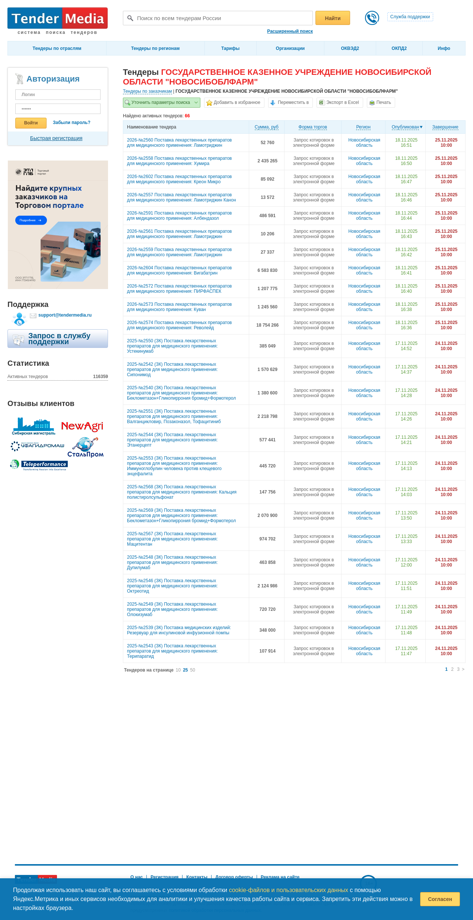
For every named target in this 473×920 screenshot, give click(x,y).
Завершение (445, 127)
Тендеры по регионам (155, 48)
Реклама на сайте (280, 877)
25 (185, 670)
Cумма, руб (267, 127)
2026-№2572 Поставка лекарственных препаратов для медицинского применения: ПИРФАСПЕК (179, 288)
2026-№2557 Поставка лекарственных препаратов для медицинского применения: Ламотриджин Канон (181, 197)
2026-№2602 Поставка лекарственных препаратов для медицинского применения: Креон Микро (179, 179)
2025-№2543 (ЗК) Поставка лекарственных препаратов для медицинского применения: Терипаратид (172, 651)
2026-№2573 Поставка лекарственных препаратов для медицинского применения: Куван (179, 307)
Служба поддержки (410, 16)
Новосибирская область (364, 142)
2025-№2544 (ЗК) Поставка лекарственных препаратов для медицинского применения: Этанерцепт (172, 440)
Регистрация (164, 877)
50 (192, 670)
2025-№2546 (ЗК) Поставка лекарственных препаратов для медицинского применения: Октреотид (172, 586)
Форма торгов (313, 127)
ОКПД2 (399, 48)
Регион (363, 127)
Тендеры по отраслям (56, 48)
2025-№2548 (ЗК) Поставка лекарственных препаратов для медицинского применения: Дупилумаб (172, 562)
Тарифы (230, 48)
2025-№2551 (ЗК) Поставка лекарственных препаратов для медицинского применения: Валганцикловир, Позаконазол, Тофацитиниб (174, 416)
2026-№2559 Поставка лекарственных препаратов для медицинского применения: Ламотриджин (179, 252)
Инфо (444, 48)
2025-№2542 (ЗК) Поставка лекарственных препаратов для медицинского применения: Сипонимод (172, 369)
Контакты (196, 877)
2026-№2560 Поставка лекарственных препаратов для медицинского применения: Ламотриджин (179, 142)
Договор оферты (234, 877)
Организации (290, 48)
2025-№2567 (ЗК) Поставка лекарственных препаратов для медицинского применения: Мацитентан (172, 539)
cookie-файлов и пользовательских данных (288, 890)
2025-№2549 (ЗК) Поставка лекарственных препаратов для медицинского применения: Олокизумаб (172, 609)
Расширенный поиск (290, 31)
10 (178, 670)
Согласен (440, 899)
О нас (136, 877)
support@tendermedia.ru (65, 315)
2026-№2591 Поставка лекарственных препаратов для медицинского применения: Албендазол (179, 215)
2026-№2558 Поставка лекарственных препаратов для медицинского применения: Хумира (179, 161)
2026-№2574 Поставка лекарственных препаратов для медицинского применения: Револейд (179, 325)
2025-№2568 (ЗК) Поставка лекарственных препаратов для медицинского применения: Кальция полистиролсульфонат (181, 492)
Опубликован (405, 127)
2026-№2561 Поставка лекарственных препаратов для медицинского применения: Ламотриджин (179, 234)
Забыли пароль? (72, 122)
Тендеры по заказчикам (147, 91)
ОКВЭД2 (350, 48)
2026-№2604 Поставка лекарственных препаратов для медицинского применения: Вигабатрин (179, 270)
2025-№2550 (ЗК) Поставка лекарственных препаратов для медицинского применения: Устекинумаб (172, 346)
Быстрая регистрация (56, 138)
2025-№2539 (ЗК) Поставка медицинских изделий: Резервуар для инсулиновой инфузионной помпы (179, 630)
